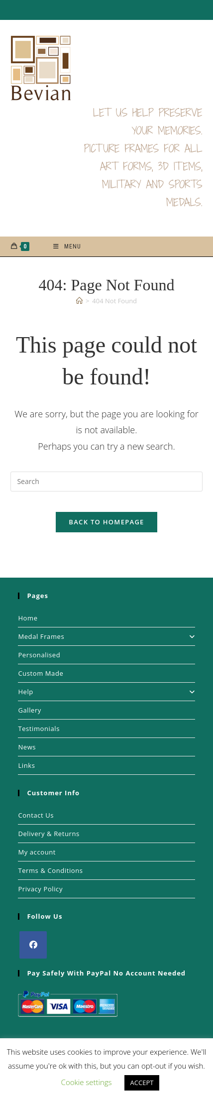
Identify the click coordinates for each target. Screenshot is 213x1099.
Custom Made (40, 673)
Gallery (29, 710)
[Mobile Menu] (67, 246)
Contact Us (36, 815)
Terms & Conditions (50, 870)
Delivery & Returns (48, 833)
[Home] (79, 300)
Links (26, 765)
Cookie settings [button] (86, 1082)
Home (27, 617)
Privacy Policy (40, 888)
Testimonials (39, 728)
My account (37, 852)
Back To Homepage (106, 521)
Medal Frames (106, 636)
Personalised (39, 654)
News (27, 746)
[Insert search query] (106, 481)
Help (106, 691)
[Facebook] (33, 945)
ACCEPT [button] (142, 1082)
